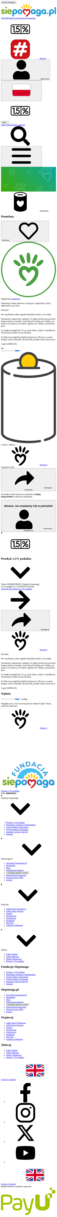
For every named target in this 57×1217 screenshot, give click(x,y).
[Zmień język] (21, 90)
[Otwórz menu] (21, 156)
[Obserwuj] (25, 231)
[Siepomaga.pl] (28, 16)
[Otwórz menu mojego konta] (25, 70)
